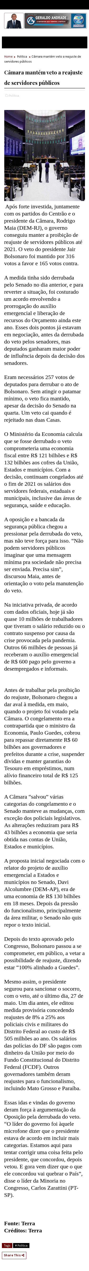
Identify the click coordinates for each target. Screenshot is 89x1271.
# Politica (21, 1245)
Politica (22, 56)
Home (8, 56)
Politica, (14, 95)
